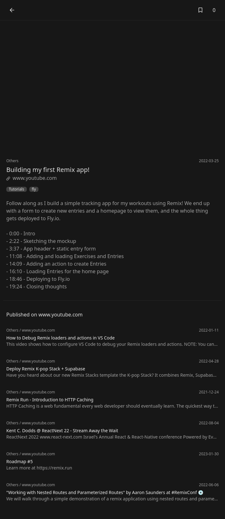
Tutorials (16, 189)
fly (34, 189)
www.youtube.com (31, 177)
